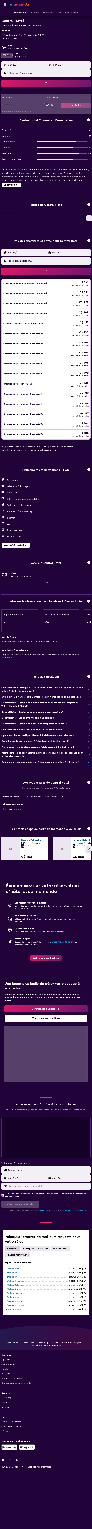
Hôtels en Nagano (14, 1297)
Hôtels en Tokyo (13, 1269)
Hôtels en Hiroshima (15, 1281)
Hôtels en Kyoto (13, 1277)
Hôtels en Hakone (14, 1301)
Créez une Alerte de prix (62, 942)
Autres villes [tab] (12, 1249)
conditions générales (48, 1211)
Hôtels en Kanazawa (15, 1305)
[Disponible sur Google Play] (9, 1447)
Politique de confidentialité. (76, 1211)
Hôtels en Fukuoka (14, 1285)
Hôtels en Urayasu (14, 1289)
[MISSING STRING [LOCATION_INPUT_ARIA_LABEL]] (48, 1170)
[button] (5, 4)
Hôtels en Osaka (13, 1273)
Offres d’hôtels (13, 1343)
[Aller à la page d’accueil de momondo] (19, 4)
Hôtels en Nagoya (14, 1310)
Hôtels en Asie (28, 1343)
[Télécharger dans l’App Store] (27, 1447)
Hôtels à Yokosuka (38, 1345)
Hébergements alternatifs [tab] (35, 1249)
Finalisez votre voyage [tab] (18, 1255)
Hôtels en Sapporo (14, 1293)
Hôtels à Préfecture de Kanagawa (67, 1343)
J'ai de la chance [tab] (61, 1249)
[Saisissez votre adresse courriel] (48, 1186)
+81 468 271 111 (9, 38)
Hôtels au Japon (44, 1343)
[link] (84, 282)
